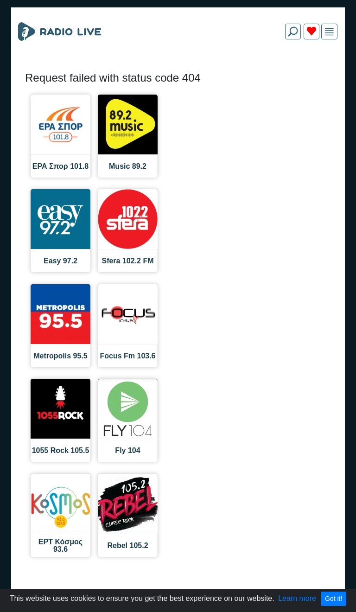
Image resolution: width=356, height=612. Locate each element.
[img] (329, 32)
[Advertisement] (178, 68)
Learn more (297, 598)
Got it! (333, 598)
